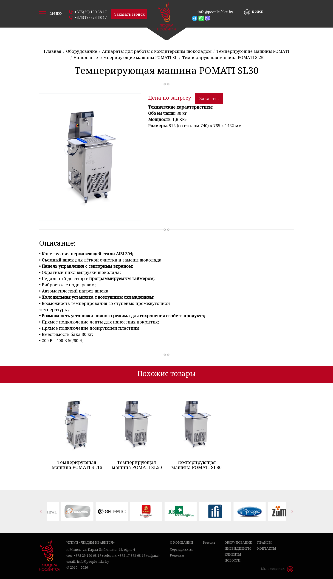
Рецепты (177, 555)
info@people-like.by (215, 11)
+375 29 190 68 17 (87, 555)
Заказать (209, 98)
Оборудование (238, 542)
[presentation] (41, 511)
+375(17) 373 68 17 (90, 17)
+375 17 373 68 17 (131, 555)
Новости (232, 560)
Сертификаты (181, 549)
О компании (181, 542)
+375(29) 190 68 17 (90, 11)
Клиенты (233, 554)
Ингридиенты (238, 548)
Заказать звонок (129, 14)
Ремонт (209, 542)
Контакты (266, 548)
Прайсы (264, 542)
